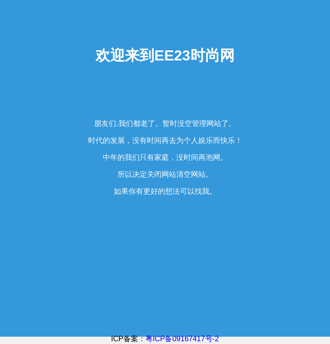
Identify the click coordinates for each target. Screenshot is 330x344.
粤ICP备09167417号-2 (182, 339)
